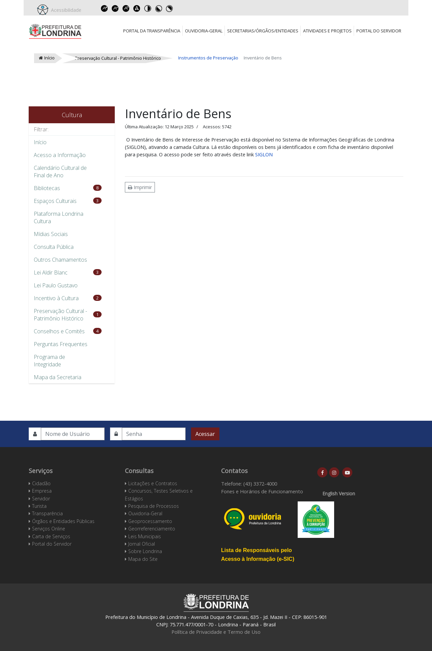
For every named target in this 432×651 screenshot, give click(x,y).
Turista (39, 506)
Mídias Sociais (51, 234)
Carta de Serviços (51, 536)
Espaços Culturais (55, 201)
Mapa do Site (143, 559)
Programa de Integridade (49, 360)
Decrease (115, 8)
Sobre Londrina (145, 551)
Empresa (42, 491)
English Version (338, 493)
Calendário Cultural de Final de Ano (60, 171)
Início (40, 142)
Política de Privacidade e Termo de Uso (216, 631)
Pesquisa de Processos (153, 506)
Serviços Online (48, 528)
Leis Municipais (144, 536)
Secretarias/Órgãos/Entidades (262, 31)
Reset (125, 8)
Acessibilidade (64, 10)
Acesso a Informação (60, 155)
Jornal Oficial (141, 544)
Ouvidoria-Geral (203, 31)
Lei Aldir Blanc (51, 272)
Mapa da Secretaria (57, 377)
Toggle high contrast (147, 8)
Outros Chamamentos (60, 259)
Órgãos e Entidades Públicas (63, 521)
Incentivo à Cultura (56, 298)
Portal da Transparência (151, 31)
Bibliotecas (47, 188)
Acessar (205, 434)
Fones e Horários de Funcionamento (262, 491)
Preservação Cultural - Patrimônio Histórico (60, 314)
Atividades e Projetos (327, 31)
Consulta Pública (54, 247)
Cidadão (41, 483)
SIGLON (264, 154)
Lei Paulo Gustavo (56, 285)
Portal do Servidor (378, 31)
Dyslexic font (136, 8)
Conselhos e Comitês (59, 331)
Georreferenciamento (151, 528)
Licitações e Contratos (152, 483)
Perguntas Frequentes (60, 344)
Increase (104, 8)
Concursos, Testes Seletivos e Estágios (159, 494)
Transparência (47, 513)
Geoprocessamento (150, 521)
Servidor (41, 498)
